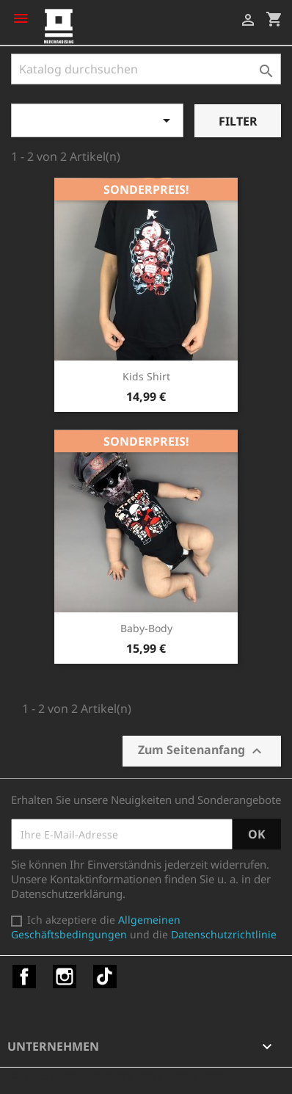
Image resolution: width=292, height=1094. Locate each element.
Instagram (64, 976)
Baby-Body (146, 628)
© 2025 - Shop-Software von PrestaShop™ (117, 1075)
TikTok (105, 976)
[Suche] (146, 69)
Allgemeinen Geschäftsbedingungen (95, 927)
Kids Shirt (146, 376)
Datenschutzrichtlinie (224, 934)
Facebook (24, 976)
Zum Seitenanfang (202, 751)
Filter (238, 121)
